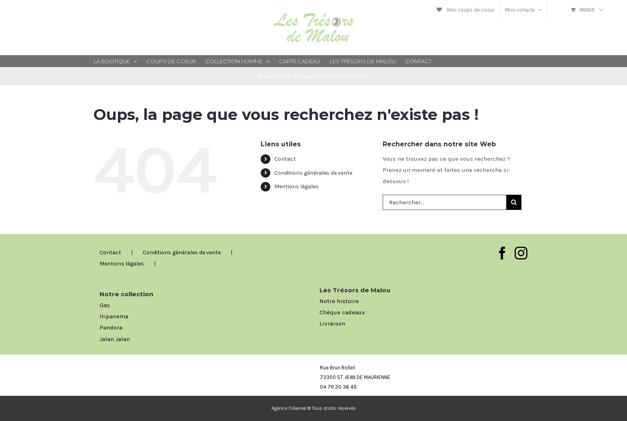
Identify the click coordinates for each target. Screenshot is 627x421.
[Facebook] (502, 253)
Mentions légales (296, 186)
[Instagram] (521, 253)
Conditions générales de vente (313, 173)
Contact (285, 159)
